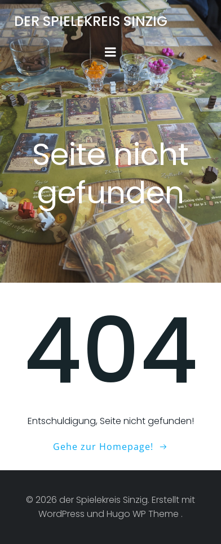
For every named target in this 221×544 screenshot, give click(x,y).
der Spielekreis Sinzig (90, 21)
